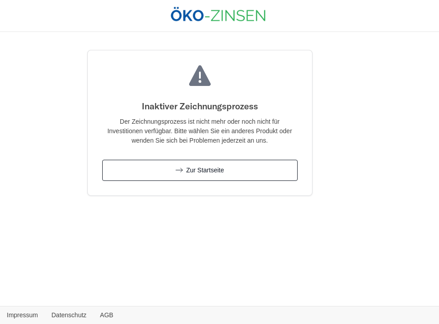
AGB (106, 315)
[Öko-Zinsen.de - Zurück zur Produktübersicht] (217, 15)
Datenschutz (68, 315)
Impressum (22, 315)
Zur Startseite (200, 170)
